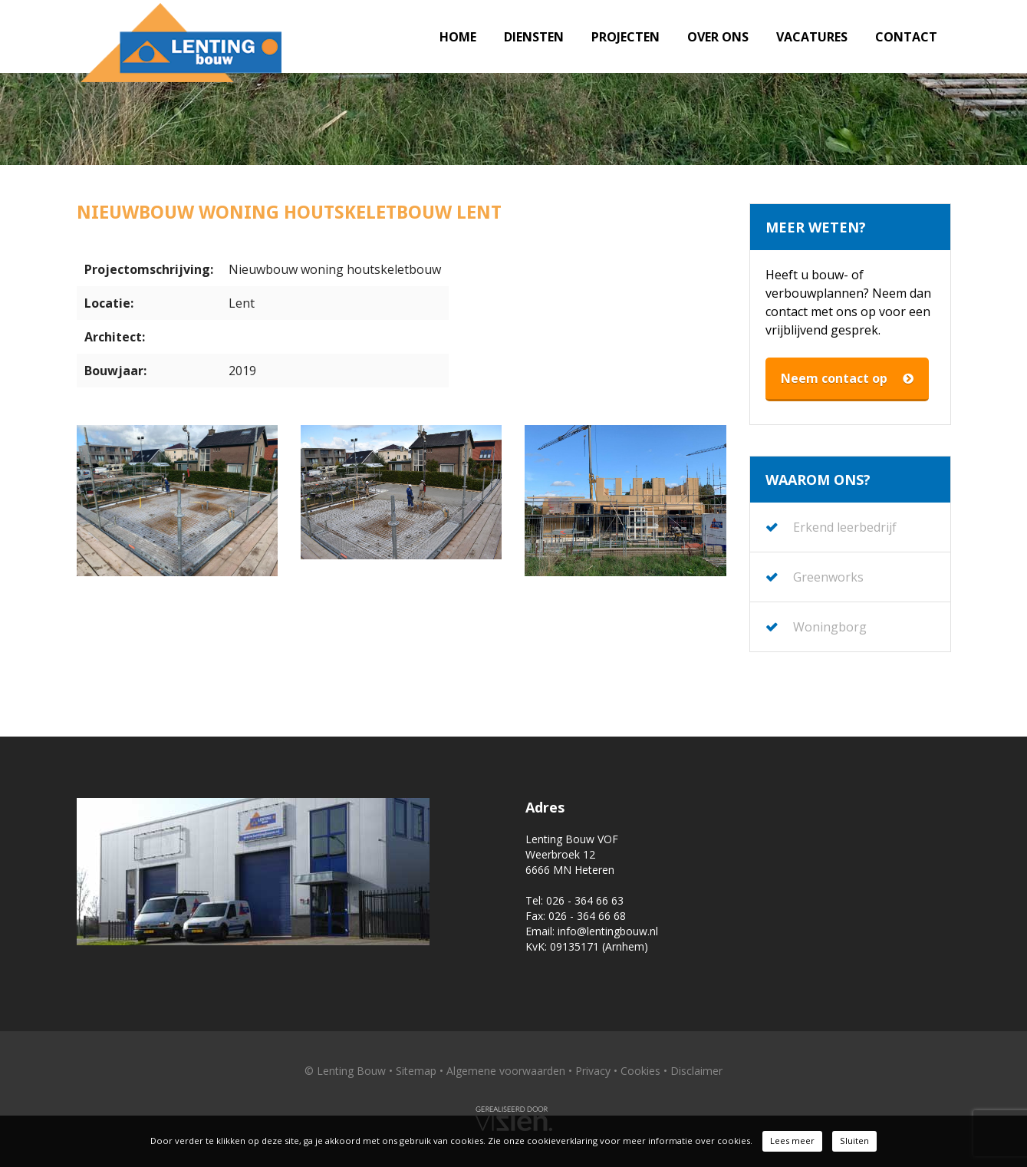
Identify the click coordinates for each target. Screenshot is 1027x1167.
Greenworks (828, 577)
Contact (906, 36)
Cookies (640, 1070)
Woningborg (830, 626)
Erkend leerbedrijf (845, 527)
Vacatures (812, 36)
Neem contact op (847, 378)
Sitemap (416, 1070)
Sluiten (854, 1140)
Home (457, 36)
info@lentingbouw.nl (608, 931)
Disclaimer (696, 1070)
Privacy (593, 1070)
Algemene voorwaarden (505, 1070)
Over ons (718, 36)
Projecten (625, 36)
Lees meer (792, 1140)
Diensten (534, 36)
